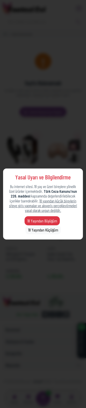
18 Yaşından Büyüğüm (42, 220)
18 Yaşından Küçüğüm (43, 229)
